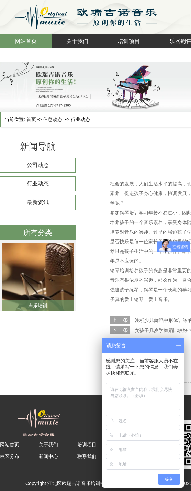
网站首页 (26, 41)
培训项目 (129, 41)
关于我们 (77, 41)
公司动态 (38, 165)
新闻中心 (48, 456)
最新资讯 (38, 202)
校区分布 (9, 456)
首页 (31, 119)
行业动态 (38, 183)
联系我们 (87, 456)
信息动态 (52, 119)
